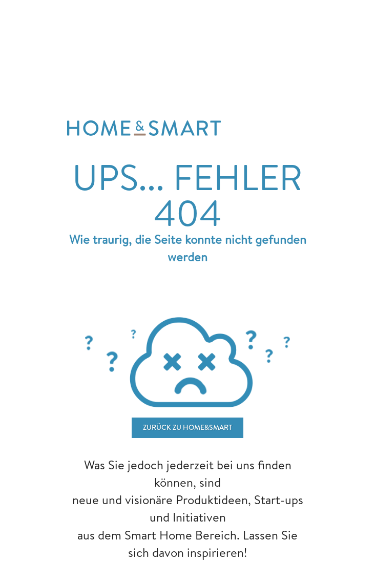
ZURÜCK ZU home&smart (187, 427)
